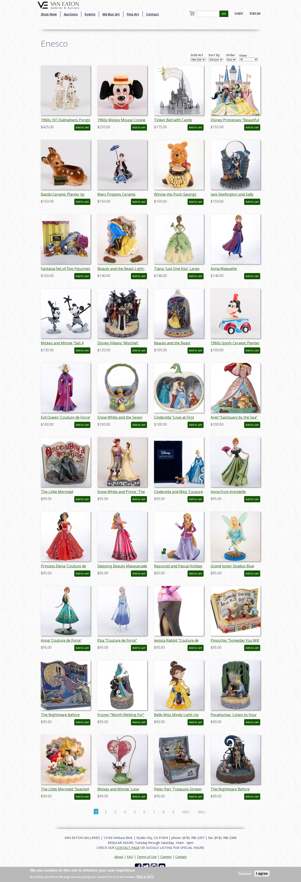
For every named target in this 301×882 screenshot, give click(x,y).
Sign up (255, 13)
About (118, 857)
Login (239, 13)
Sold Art (196, 55)
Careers (166, 857)
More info (145, 876)
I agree (262, 873)
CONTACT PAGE (127, 848)
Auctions (71, 14)
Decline (244, 873)
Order (230, 55)
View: (243, 55)
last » (202, 811)
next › (186, 811)
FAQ (130, 857)
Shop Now (49, 14)
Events (90, 14)
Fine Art (133, 14)
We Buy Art (111, 14)
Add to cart (82, 127)
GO (224, 14)
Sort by (214, 55)
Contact (152, 14)
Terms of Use (147, 857)
